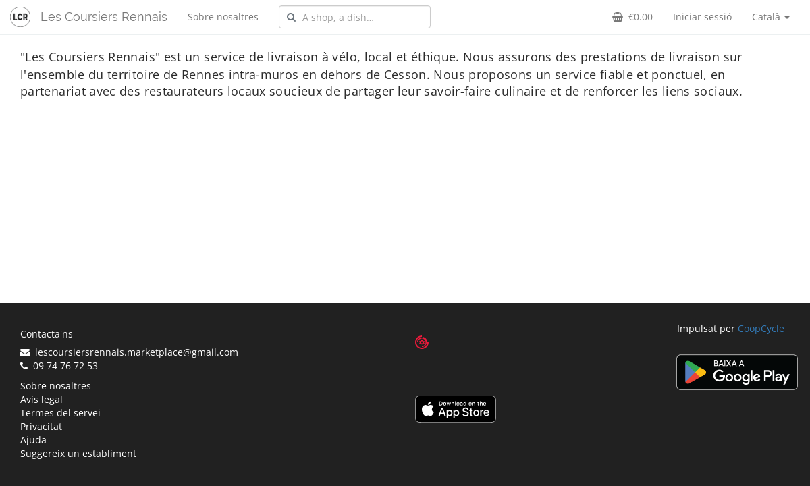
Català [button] (771, 16)
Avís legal (41, 399)
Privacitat (41, 426)
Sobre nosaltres (223, 16)
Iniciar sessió (702, 16)
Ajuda (33, 439)
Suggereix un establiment (78, 453)
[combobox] (355, 16)
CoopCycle (761, 328)
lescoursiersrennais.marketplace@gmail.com (129, 352)
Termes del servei (60, 412)
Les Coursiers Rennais (103, 16)
